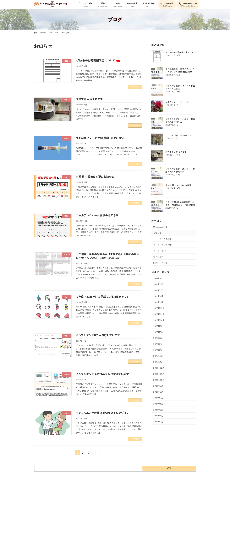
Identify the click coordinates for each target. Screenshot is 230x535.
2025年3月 (158, 350)
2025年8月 (158, 332)
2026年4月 (158, 284)
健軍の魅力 (158, 256)
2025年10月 (158, 320)
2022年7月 (158, 421)
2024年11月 (158, 374)
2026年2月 (158, 296)
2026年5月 (158, 278)
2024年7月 (158, 397)
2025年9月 (158, 326)
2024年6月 (158, 403)
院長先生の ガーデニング (176, 102)
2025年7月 (158, 338)
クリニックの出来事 (162, 238)
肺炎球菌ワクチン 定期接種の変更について (101, 137)
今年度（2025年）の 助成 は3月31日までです (102, 296)
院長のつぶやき (160, 262)
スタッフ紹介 (159, 250)
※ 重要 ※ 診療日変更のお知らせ (95, 176)
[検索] (169, 468)
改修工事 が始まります (89, 99)
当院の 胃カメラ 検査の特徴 (178, 185)
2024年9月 (158, 385)
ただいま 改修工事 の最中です (179, 135)
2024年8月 (158, 391)
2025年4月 (158, 344)
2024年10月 (158, 379)
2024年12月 (158, 368)
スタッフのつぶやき (162, 244)
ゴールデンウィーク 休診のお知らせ (97, 215)
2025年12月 (158, 308)
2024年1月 (158, 409)
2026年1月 (158, 302)
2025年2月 (158, 356)
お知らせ (157, 232)
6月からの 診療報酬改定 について (99, 60)
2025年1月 (158, 362)
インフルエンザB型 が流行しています (98, 335)
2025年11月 (158, 314)
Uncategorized (160, 227)
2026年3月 (158, 290)
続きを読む (135, 87)
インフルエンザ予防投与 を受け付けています (102, 374)
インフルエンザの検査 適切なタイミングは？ (102, 412)
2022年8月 (158, 415)
